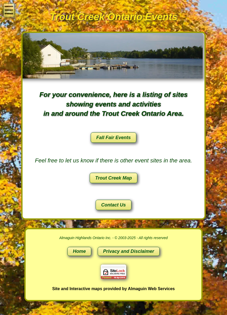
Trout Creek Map (113, 178)
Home (79, 251)
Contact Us (113, 204)
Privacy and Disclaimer (128, 251)
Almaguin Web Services (151, 289)
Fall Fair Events (113, 137)
